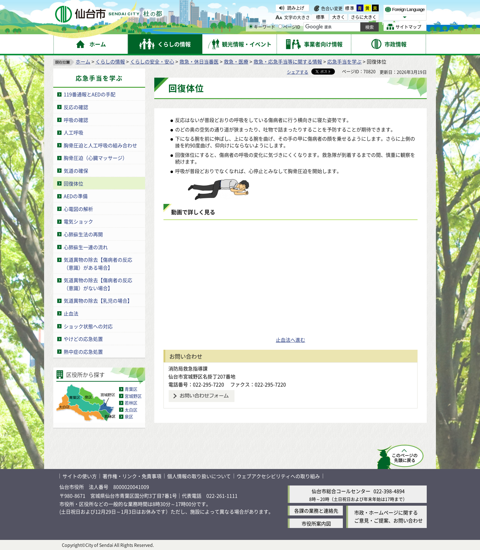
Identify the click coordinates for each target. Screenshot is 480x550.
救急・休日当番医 (199, 61)
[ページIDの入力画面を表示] (280, 26)
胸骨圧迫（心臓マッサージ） (95, 157)
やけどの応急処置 (83, 338)
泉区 (129, 416)
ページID (289, 27)
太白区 (131, 410)
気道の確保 (76, 170)
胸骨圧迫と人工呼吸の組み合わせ (100, 145)
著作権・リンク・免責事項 (132, 476)
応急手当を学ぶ (344, 61)
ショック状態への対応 (88, 326)
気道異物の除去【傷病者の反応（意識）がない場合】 (98, 284)
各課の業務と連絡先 (316, 510)
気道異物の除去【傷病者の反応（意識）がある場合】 (98, 263)
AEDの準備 (76, 196)
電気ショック (78, 221)
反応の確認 (76, 107)
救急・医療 (236, 61)
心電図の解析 (78, 208)
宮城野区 (133, 396)
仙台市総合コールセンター (341, 491)
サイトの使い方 (79, 476)
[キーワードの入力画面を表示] (251, 26)
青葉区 (131, 389)
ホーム (83, 61)
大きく (338, 17)
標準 (350, 8)
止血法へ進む (290, 339)
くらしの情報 (110, 61)
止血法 (71, 313)
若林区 (131, 403)
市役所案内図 (316, 523)
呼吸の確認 (76, 120)
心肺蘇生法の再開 (83, 234)
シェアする (297, 72)
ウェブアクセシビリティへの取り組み (278, 476)
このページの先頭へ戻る (400, 457)
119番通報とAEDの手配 (89, 94)
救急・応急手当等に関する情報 (287, 61)
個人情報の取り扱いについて (199, 476)
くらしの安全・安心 (152, 61)
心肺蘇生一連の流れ (86, 247)
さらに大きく (364, 17)
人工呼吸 (73, 132)
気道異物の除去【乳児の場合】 (98, 300)
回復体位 (73, 183)
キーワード (262, 27)
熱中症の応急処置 (83, 351)
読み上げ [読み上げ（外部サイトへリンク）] (295, 8)
